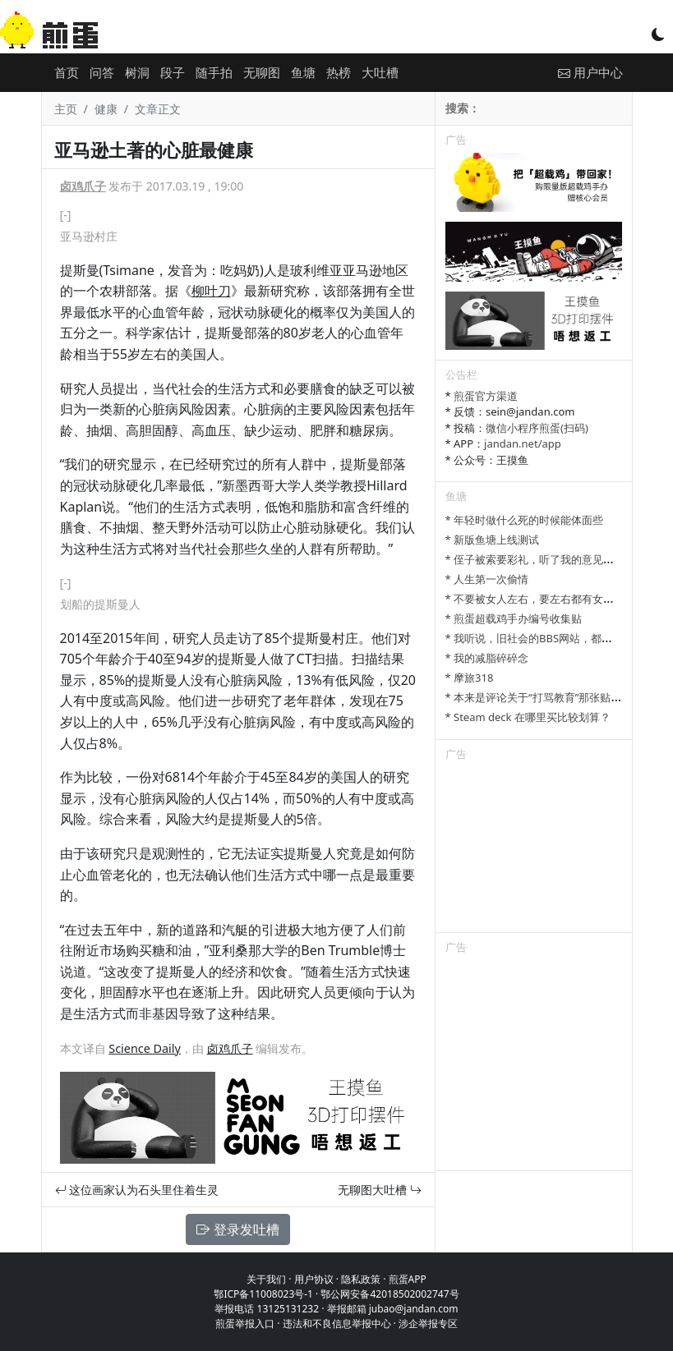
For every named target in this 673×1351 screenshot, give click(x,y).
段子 (172, 72)
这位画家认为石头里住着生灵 (137, 1189)
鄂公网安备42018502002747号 (389, 1294)
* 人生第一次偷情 (487, 579)
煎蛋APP (407, 1279)
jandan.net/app (522, 443)
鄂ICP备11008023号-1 (263, 1294)
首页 (66, 72)
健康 (106, 109)
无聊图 (261, 72)
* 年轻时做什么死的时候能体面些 (524, 519)
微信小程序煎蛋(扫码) (537, 427)
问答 (102, 72)
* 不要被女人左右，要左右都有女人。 (535, 598)
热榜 (338, 72)
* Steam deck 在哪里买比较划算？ (528, 717)
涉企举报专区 (428, 1323)
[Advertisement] (534, 850)
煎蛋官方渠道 (486, 395)
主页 (65, 109)
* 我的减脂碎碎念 (487, 657)
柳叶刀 (211, 291)
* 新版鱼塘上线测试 (492, 539)
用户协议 (314, 1279)
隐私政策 (360, 1279)
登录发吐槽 (237, 1229)
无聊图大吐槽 (380, 1189)
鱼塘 (303, 72)
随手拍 (214, 72)
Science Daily (144, 1048)
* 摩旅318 (469, 677)
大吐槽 (380, 72)
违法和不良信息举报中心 (337, 1323)
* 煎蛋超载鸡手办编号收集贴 (514, 618)
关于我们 (266, 1279)
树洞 (137, 72)
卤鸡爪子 (83, 186)
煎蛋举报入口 (244, 1323)
